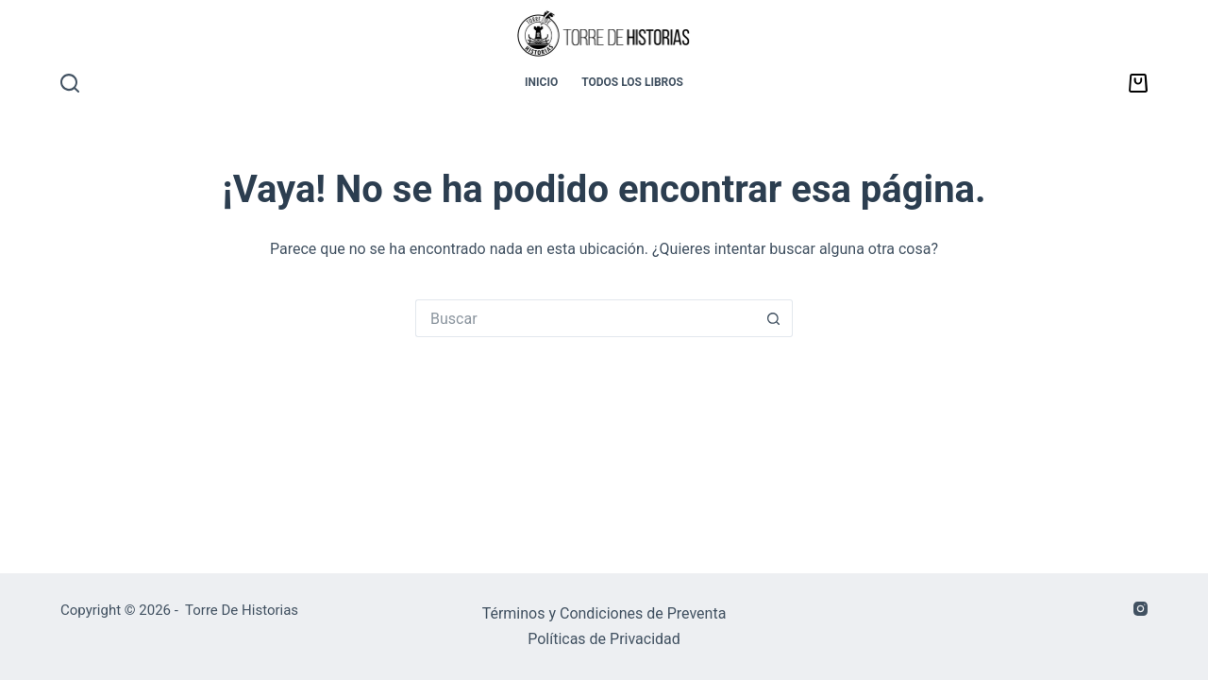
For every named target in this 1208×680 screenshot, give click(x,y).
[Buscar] (69, 83)
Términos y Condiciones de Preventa (604, 613)
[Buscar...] (585, 318)
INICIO (541, 82)
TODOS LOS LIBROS (632, 82)
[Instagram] (1140, 609)
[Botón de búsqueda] (774, 318)
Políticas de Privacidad (604, 639)
